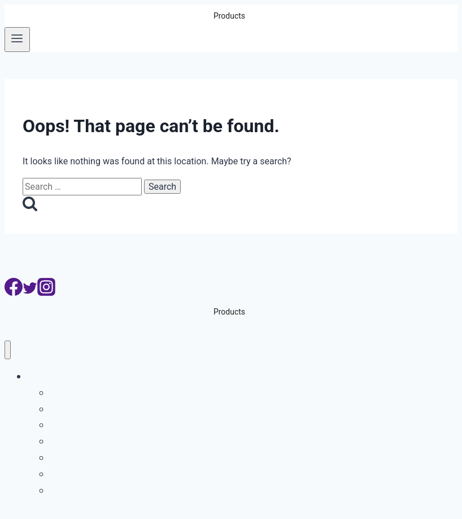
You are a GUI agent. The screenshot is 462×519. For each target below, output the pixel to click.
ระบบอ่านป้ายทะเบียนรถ (103, 392)
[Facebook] (14, 292)
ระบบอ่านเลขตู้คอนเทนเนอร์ (112, 424)
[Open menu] (17, 39)
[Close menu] (8, 350)
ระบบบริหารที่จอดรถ (95, 409)
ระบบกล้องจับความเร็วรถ (105, 473)
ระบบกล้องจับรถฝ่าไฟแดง (107, 441)
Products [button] (229, 15)
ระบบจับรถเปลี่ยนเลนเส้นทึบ (111, 457)
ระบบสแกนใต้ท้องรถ (95, 490)
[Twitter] (30, 292)
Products (47, 376)
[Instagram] (46, 292)
